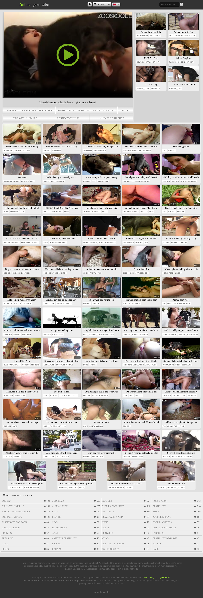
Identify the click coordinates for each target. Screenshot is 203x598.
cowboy (140, 62)
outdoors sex (56, 212)
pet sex (157, 543)
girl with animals (25, 118)
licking (178, 273)
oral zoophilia (152, 62)
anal (182, 426)
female (140, 88)
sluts (46, 395)
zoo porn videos (31, 487)
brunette (155, 88)
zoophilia (188, 62)
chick (85, 273)
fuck (171, 62)
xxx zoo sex (28, 110)
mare (45, 212)
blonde (166, 242)
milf (32, 181)
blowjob (188, 457)
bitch (6, 212)
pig (164, 304)
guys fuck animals (57, 242)
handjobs (73, 487)
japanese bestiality (132, 150)
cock (147, 88)
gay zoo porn (100, 150)
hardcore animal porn (185, 36)
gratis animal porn (181, 304)
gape (14, 426)
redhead (147, 150)
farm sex (84, 110)
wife (171, 36)
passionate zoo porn (14, 522)
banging (54, 395)
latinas (11, 110)
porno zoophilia (68, 118)
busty (105, 212)
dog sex (17, 150)
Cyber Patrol (164, 577)
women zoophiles (105, 110)
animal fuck (65, 110)
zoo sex (172, 88)
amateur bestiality (29, 242)
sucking (181, 212)
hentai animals (96, 426)
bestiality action (142, 181)
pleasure (8, 150)
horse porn (47, 110)
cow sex (179, 62)
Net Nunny (149, 577)
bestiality (127, 181)
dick (180, 88)
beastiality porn (112, 517)
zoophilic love (179, 395)
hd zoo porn (142, 36)
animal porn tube (112, 118)
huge (85, 365)
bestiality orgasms (165, 538)
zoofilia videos (90, 242)
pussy (126, 110)
